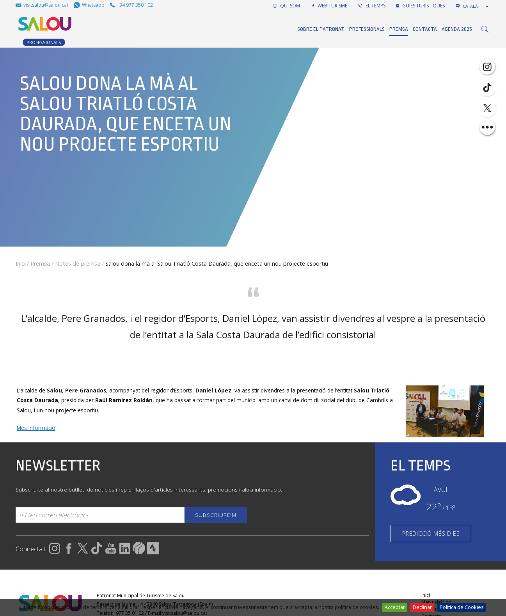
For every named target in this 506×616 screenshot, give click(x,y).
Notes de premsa (77, 263)
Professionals (367, 29)
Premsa (398, 29)
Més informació (36, 427)
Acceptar (395, 607)
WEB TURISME (329, 5)
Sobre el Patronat (320, 29)
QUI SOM (286, 5)
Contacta (425, 29)
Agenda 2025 (457, 29)
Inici (20, 263)
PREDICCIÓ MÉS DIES (431, 533)
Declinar (422, 607)
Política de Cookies (462, 607)
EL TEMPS (371, 5)
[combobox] (476, 6)
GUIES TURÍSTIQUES (420, 5)
